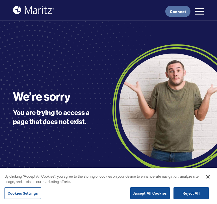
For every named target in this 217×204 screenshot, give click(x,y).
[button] (199, 11)
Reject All (191, 194)
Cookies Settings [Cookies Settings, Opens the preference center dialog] (23, 194)
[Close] (208, 178)
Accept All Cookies (150, 194)
